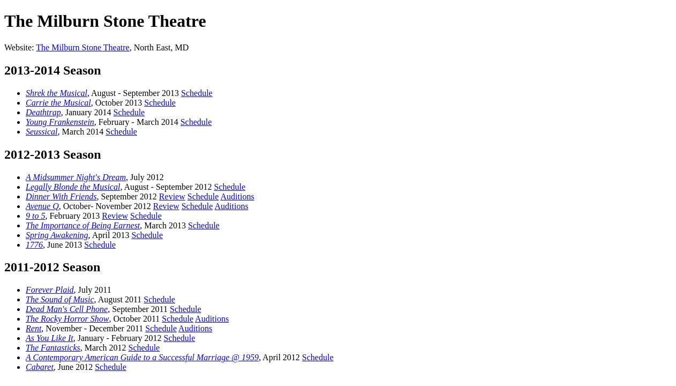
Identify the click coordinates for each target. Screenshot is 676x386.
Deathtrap (43, 112)
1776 (34, 244)
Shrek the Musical (56, 93)
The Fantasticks (53, 347)
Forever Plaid (50, 289)
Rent (33, 328)
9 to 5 (35, 215)
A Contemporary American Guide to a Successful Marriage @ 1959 (142, 357)
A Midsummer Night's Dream (76, 177)
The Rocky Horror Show (67, 318)
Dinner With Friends (61, 196)
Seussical (42, 131)
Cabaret (40, 367)
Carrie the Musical (58, 102)
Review (172, 196)
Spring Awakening (57, 235)
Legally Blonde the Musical (73, 186)
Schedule (197, 93)
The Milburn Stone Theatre (82, 47)
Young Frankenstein (60, 122)
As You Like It (49, 338)
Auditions (237, 196)
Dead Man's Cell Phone (67, 309)
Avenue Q (42, 206)
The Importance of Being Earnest (83, 225)
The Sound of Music (60, 299)
